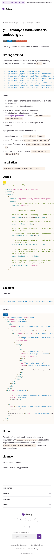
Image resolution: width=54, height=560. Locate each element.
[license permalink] (1, 456)
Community (27, 499)
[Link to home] (7, 9)
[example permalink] (1, 288)
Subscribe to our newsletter (20, 532)
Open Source (27, 488)
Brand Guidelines (37, 545)
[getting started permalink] (1, 55)
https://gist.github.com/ (15, 116)
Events (27, 504)
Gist (40, 47)
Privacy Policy (33, 549)
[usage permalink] (1, 177)
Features (27, 493)
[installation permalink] (1, 162)
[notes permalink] (1, 431)
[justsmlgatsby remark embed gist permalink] (1, 30)
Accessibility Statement (19, 545)
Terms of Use (20, 549)
